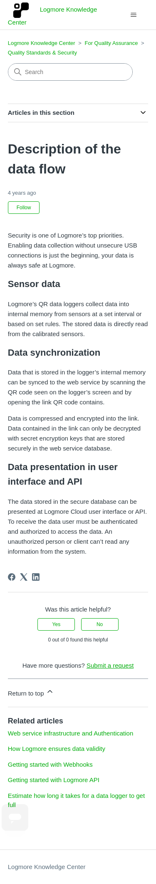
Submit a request (110, 665)
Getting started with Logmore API (53, 779)
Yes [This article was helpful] (56, 624)
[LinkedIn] (36, 577)
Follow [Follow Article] (24, 207)
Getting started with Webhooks (50, 764)
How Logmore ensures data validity (56, 748)
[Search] (70, 72)
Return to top (31, 692)
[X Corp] (23, 577)
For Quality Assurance (111, 43)
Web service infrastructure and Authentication (71, 733)
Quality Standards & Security (42, 53)
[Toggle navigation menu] (133, 15)
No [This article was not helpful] (100, 624)
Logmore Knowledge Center (41, 43)
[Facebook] (11, 577)
